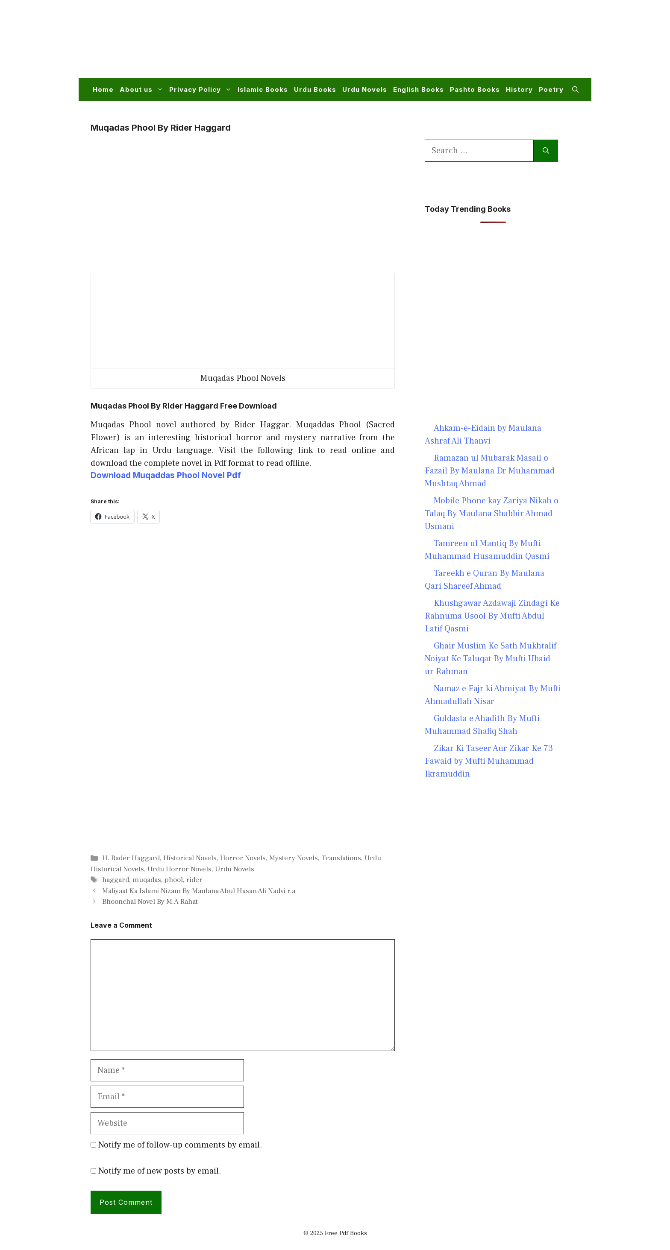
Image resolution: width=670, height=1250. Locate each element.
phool (174, 880)
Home (103, 89)
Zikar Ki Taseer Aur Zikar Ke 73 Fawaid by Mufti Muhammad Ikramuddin (489, 761)
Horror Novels (243, 858)
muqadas (146, 880)
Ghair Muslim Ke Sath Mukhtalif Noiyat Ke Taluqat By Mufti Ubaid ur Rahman (490, 658)
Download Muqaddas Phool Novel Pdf (166, 475)
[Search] (546, 151)
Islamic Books (263, 89)
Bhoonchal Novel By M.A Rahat (150, 901)
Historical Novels (190, 858)
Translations (341, 858)
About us (143, 89)
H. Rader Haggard (131, 858)
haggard (115, 880)
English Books (418, 89)
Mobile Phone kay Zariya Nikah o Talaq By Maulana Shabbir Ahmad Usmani (491, 513)
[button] (575, 89)
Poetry (551, 89)
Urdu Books (315, 89)
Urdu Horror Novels (179, 869)
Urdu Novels (364, 89)
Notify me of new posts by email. (159, 1171)
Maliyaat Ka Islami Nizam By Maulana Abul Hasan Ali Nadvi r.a (198, 891)
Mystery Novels (293, 858)
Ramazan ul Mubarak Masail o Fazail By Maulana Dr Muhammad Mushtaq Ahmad (490, 471)
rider (194, 880)
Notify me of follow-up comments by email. (180, 1145)
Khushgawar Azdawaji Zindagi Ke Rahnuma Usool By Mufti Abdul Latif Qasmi (492, 616)
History (519, 89)
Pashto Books (475, 89)
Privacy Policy (202, 89)
